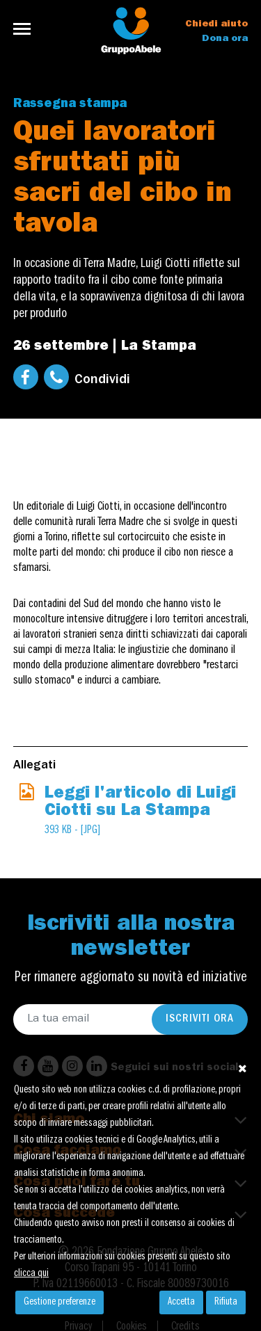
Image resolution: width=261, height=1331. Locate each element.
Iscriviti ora (200, 1019)
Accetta (181, 1302)
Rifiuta (225, 1302)
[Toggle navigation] (26, 28)
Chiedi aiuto (216, 24)
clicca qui (31, 1274)
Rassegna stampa (70, 105)
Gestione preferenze (59, 1302)
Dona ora (225, 39)
